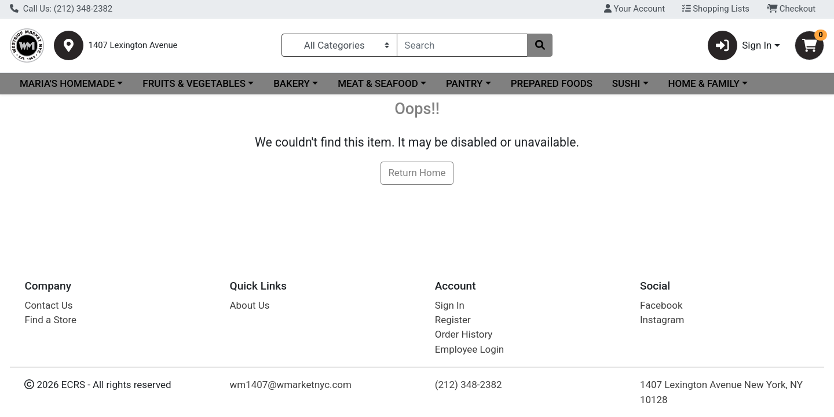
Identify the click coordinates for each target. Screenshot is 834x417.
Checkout (791, 8)
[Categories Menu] (339, 45)
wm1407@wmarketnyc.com (291, 384)
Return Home (416, 172)
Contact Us (48, 305)
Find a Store (50, 319)
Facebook (661, 305)
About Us (250, 305)
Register (453, 319)
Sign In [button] (740, 45)
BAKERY (291, 83)
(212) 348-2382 (468, 384)
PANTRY (464, 83)
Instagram (662, 319)
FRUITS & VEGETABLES (194, 83)
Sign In (449, 305)
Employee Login (469, 349)
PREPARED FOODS (551, 83)
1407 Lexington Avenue (133, 45)
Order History (464, 334)
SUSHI (626, 83)
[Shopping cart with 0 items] (809, 45)
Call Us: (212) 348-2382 (61, 8)
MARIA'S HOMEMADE (67, 83)
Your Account (634, 8)
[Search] (462, 45)
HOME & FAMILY (703, 83)
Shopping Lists (715, 8)
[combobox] (462, 45)
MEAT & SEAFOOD (378, 83)
